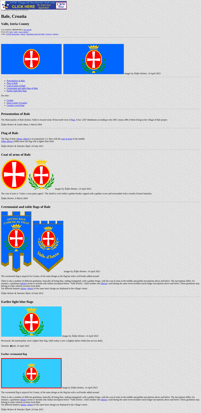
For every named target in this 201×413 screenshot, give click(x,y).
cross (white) (23, 32)
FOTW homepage (12, 34)
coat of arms (66, 139)
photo (19, 139)
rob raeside (28, 30)
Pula (73, 120)
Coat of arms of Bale (16, 86)
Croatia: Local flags (16, 105)
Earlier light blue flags (17, 91)
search (23, 34)
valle (15, 32)
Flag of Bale (12, 83)
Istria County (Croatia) (17, 103)
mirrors (55, 34)
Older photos (7, 141)
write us (49, 34)
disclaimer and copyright (35, 34)
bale (11, 32)
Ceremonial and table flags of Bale (22, 88)
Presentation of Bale (16, 81)
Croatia (10, 100)
